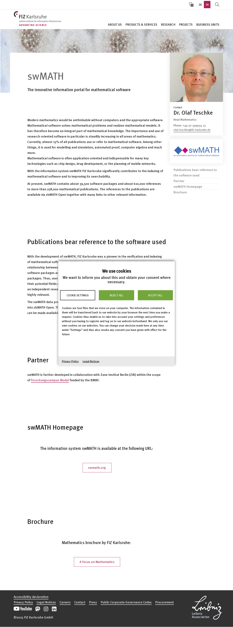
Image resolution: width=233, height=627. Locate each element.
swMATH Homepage (187, 182)
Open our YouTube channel (23, 609)
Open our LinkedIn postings (54, 609)
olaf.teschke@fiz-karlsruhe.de (191, 130)
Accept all (155, 295)
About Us (115, 24)
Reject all (116, 295)
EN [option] (207, 5)
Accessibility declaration (31, 596)
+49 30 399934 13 (194, 125)
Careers (65, 602)
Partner (178, 177)
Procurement (164, 602)
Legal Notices (91, 361)
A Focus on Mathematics (97, 561)
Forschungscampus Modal (50, 379)
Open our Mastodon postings (37, 609)
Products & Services (141, 24)
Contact (79, 602)
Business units (207, 24)
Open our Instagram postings (46, 609)
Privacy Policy (70, 361)
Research (168, 24)
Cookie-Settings (78, 295)
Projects (186, 24)
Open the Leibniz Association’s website (207, 607)
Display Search (217, 4)
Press (93, 602)
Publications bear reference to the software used (195, 169)
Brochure (180, 188)
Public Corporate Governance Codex (126, 602)
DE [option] (200, 5)
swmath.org (97, 467)
